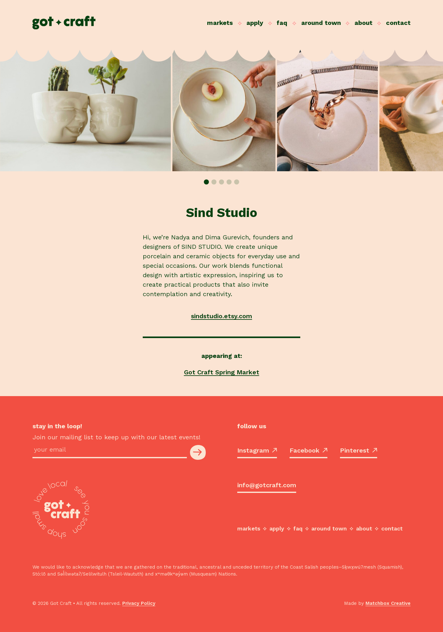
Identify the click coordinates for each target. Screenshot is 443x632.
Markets (220, 22)
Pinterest (358, 450)
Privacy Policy (138, 603)
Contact (398, 22)
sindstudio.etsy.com (221, 316)
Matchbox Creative (388, 603)
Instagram (257, 450)
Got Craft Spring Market (221, 372)
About (363, 22)
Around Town (321, 22)
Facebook (308, 450)
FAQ (282, 22)
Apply (254, 22)
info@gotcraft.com (266, 485)
